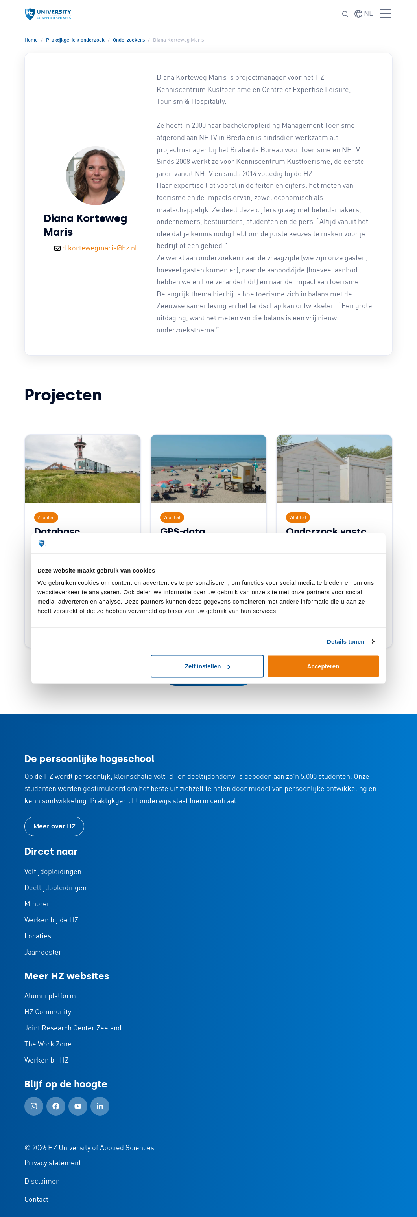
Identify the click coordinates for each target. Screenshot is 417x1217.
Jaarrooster (43, 952)
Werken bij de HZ (51, 920)
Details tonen (345, 641)
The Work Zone (48, 1044)
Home (31, 40)
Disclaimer (41, 1181)
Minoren (37, 904)
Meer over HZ (54, 826)
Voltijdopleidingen (52, 872)
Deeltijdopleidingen (55, 888)
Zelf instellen (208, 666)
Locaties (37, 936)
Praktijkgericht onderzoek (75, 40)
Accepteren (323, 666)
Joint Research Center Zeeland (73, 1028)
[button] (345, 14)
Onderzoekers (129, 40)
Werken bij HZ (46, 1060)
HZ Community (47, 1012)
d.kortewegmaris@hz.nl (99, 248)
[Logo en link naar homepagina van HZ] (48, 14)
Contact (36, 1199)
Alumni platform (50, 996)
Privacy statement (52, 1163)
